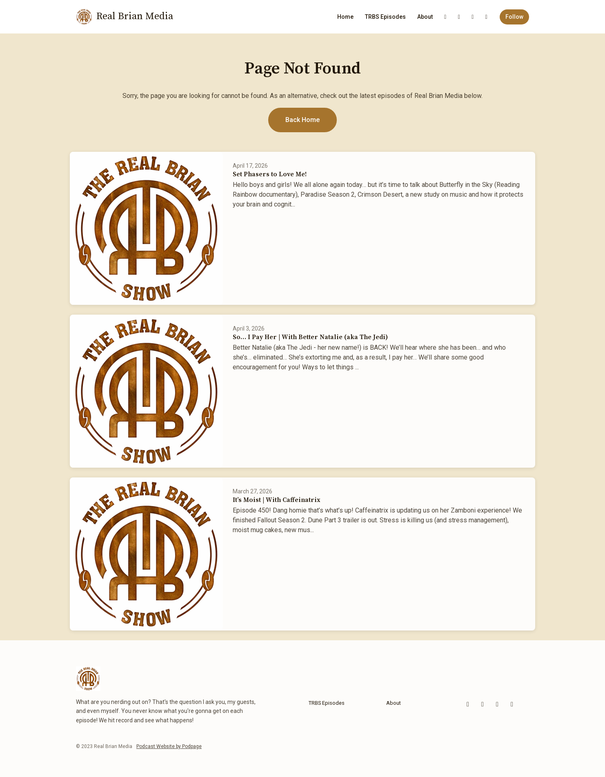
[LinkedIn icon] (512, 704)
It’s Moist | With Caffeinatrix (276, 500)
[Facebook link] (459, 16)
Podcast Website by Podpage (169, 746)
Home (345, 16)
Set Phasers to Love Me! (270, 174)
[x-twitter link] (487, 16)
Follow (514, 16)
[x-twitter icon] (497, 704)
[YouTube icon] (468, 704)
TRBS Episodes (385, 16)
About (425, 16)
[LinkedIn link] (473, 16)
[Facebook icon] (482, 704)
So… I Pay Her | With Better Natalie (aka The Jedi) (310, 337)
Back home (302, 120)
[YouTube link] (445, 16)
